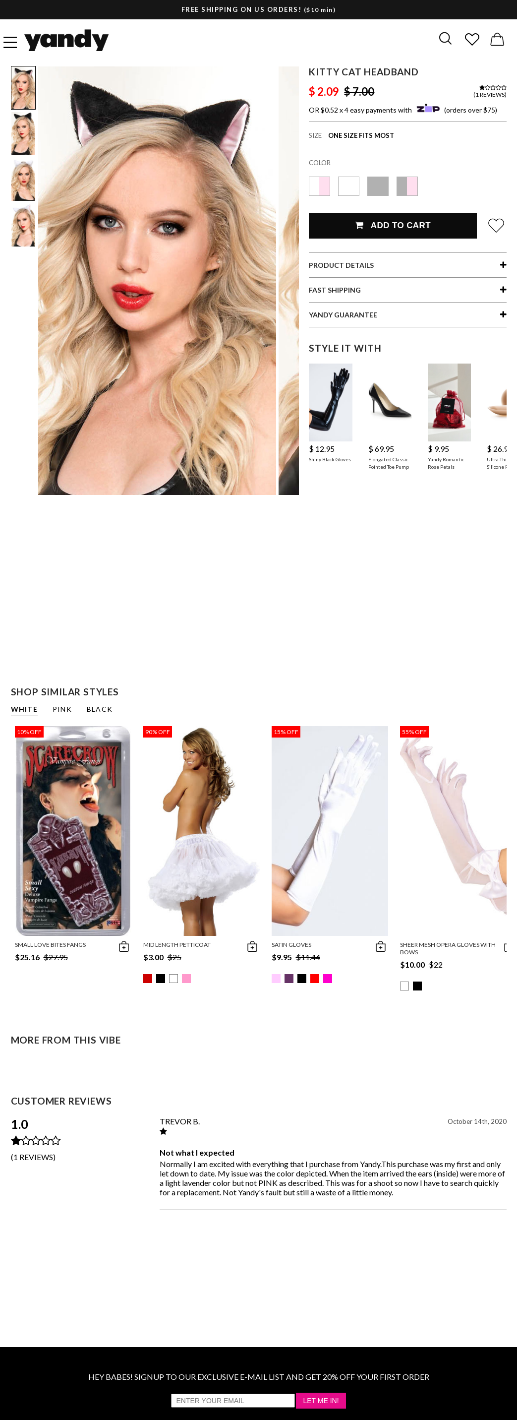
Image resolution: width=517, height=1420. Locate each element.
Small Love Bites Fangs (50, 944)
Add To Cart (393, 225)
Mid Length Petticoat (177, 944)
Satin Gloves (291, 944)
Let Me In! (321, 1401)
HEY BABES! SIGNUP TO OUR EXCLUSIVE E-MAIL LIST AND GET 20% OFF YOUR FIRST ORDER (258, 1376)
